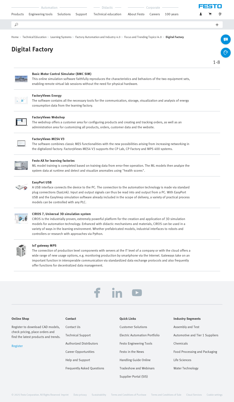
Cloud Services (194, 394)
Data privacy (80, 394)
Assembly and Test (186, 326)
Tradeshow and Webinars (137, 368)
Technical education (107, 14)
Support (81, 14)
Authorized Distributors (81, 343)
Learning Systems (60, 37)
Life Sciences (182, 359)
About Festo (136, 14)
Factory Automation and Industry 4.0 (97, 37)
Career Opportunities (79, 351)
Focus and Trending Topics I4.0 (143, 37)
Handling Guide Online (135, 359)
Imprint (65, 394)
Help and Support (77, 359)
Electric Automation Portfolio (140, 335)
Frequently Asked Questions (84, 368)
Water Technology (185, 368)
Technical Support (78, 335)
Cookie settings (214, 394)
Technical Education (34, 37)
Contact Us (72, 326)
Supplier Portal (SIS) (134, 376)
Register (17, 345)
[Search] (117, 24)
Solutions (64, 14)
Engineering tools (40, 14)
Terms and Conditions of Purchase (128, 394)
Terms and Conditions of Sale (166, 394)
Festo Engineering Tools (136, 343)
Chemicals (180, 343)
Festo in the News (132, 351)
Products (17, 14)
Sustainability (99, 394)
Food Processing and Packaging (195, 351)
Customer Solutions (133, 326)
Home (15, 37)
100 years (171, 14)
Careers (155, 14)
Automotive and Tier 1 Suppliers (195, 335)
